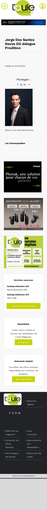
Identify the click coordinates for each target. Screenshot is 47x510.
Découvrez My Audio (34, 455)
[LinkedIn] (19, 413)
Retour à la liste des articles (19, 130)
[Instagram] (16, 413)
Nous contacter (32, 433)
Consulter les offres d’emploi (12, 443)
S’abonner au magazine (11, 433)
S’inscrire (23, 342)
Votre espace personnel (11, 455)
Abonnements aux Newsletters (34, 443)
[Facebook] (10, 413)
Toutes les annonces (23, 306)
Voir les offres (23, 379)
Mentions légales (31, 403)
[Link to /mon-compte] (42, 6)
